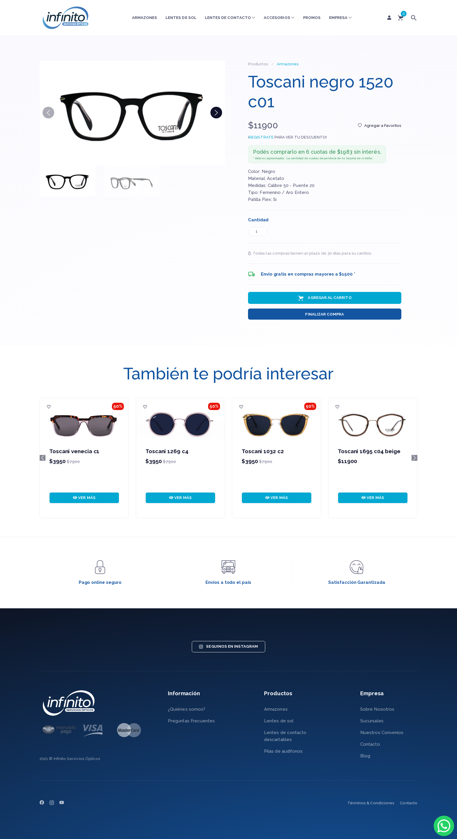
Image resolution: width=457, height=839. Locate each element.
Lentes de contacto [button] (230, 17)
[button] (216, 112)
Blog (365, 756)
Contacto (370, 744)
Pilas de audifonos (283, 751)
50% (117, 406)
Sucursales (372, 721)
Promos (312, 17)
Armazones (144, 17)
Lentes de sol (181, 17)
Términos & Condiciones (371, 803)
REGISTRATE (261, 137)
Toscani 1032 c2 (263, 451)
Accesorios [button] (279, 17)
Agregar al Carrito (324, 298)
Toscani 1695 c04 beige (369, 451)
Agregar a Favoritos (379, 125)
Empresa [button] (340, 17)
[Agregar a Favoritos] (49, 407)
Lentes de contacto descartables (285, 736)
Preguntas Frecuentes (191, 721)
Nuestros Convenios (381, 732)
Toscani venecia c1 (74, 451)
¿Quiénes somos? (186, 709)
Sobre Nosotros (377, 709)
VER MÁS (84, 497)
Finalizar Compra (324, 314)
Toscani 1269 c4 (167, 451)
